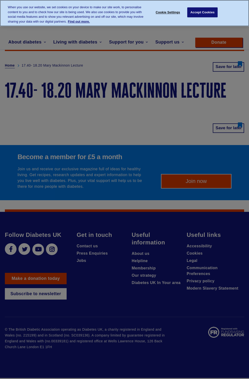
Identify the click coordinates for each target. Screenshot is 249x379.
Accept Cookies (202, 13)
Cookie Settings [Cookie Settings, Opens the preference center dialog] (168, 13)
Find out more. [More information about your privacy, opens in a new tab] (79, 21)
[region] (124, 13)
